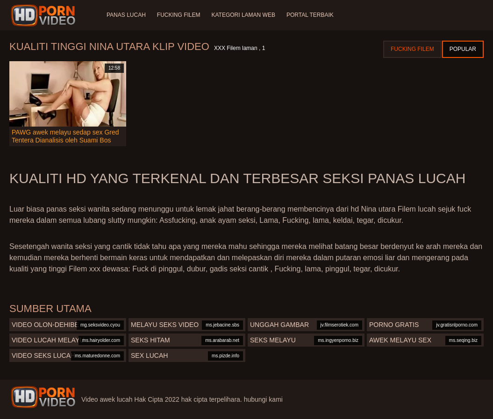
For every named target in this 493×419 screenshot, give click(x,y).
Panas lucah (126, 15)
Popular (463, 49)
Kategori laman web (243, 15)
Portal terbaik (310, 15)
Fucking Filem (178, 15)
